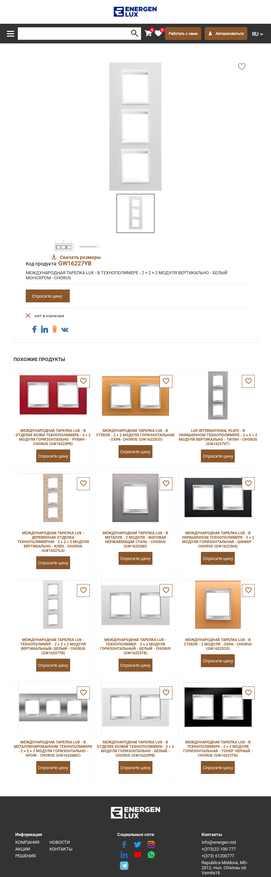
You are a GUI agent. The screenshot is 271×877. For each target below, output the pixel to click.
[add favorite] (241, 67)
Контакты (60, 849)
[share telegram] (124, 865)
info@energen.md (219, 842)
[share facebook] (34, 329)
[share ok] (54, 329)
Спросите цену (47, 296)
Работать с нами (183, 34)
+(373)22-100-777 (219, 849)
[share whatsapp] (151, 855)
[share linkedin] (44, 329)
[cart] (148, 33)
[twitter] (137, 845)
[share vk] (65, 330)
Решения (25, 855)
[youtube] (137, 855)
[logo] (135, 12)
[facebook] (124, 845)
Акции (22, 849)
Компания (27, 842)
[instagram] (151, 845)
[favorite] (158, 33)
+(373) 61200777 (218, 855)
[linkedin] (124, 855)
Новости (59, 842)
